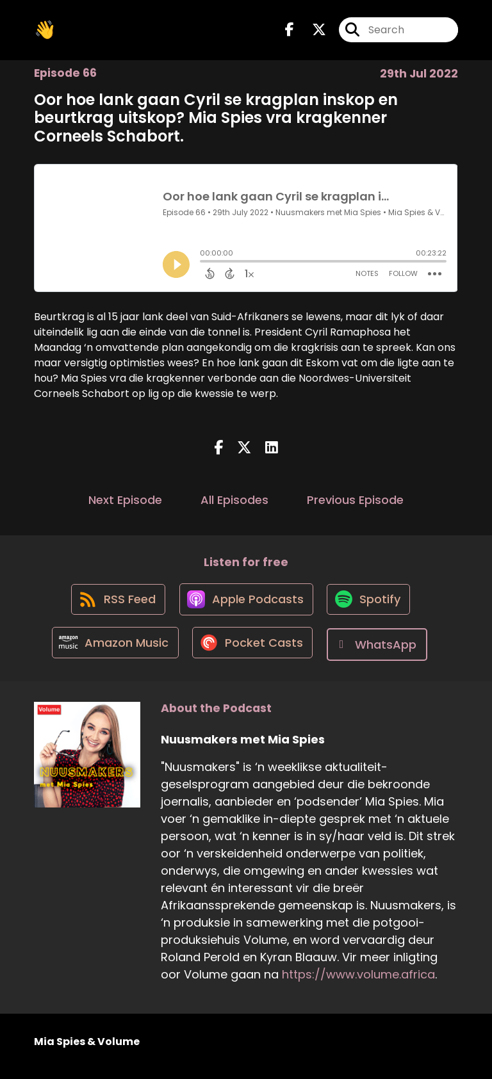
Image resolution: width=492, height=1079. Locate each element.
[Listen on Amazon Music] (113, 653)
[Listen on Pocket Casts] (253, 653)
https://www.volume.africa (358, 983)
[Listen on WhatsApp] (380, 653)
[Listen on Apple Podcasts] (245, 607)
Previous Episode (355, 503)
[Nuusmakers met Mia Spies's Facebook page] (289, 32)
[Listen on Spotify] (371, 607)
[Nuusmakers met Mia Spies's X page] (311, 32)
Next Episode (125, 503)
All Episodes (234, 503)
